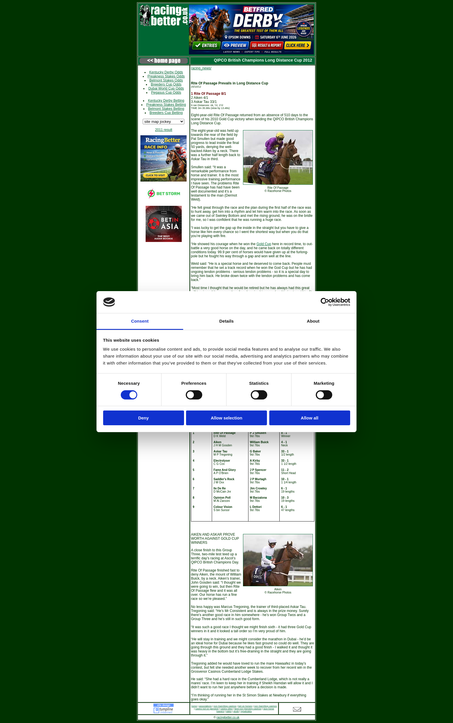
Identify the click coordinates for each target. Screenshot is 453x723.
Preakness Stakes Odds (166, 76)
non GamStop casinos (224, 706)
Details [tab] (226, 321)
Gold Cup (264, 244)
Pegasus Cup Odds (166, 92)
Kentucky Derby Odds (166, 72)
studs (236, 711)
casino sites (226, 708)
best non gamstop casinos (247, 708)
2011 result (163, 130)
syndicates (246, 711)
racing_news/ (201, 68)
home (194, 706)
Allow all (309, 417)
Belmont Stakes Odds (166, 80)
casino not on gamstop (207, 708)
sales (229, 711)
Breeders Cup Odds (166, 84)
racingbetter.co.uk (228, 717)
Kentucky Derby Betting (166, 101)
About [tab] (313, 321)
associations (205, 706)
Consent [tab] (140, 321)
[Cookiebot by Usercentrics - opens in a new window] (325, 302)
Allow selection (226, 417)
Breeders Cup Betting (166, 113)
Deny (143, 417)
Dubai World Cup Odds (166, 88)
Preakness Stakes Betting (166, 105)
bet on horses (245, 706)
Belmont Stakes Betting (166, 109)
